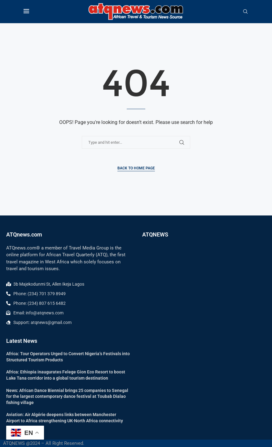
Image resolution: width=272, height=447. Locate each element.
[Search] (245, 11)
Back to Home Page (136, 168)
